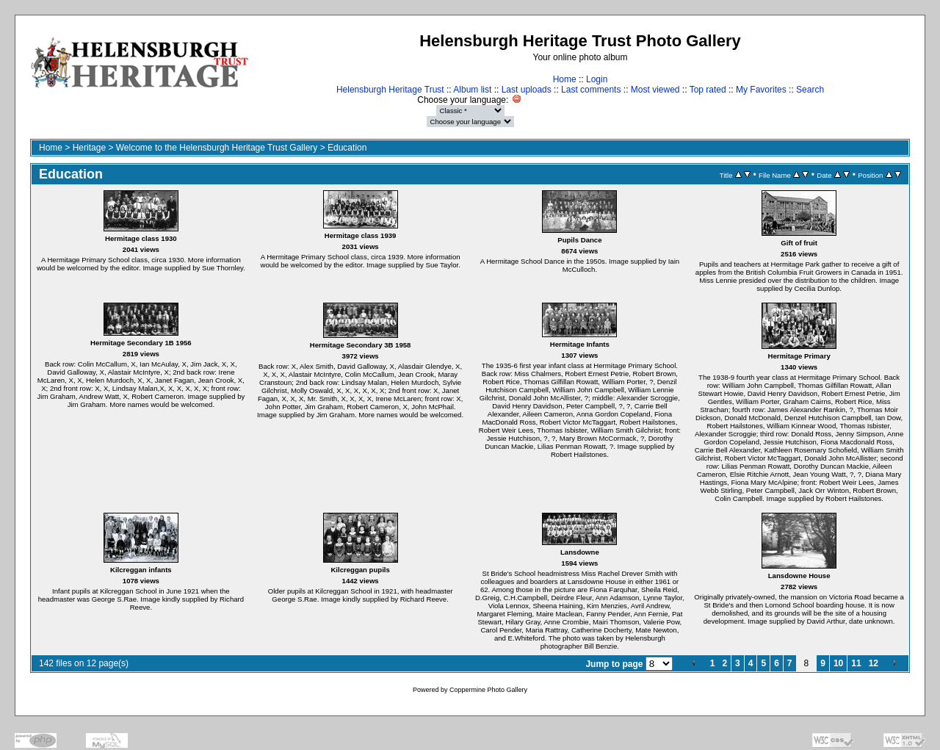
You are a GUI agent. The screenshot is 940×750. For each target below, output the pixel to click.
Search (810, 89)
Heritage (89, 148)
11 (856, 663)
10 (838, 663)
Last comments (591, 89)
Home (564, 79)
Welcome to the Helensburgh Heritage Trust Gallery (217, 148)
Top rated (708, 89)
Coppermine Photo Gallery (488, 689)
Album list (472, 89)
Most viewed (655, 89)
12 (873, 663)
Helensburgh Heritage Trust (390, 89)
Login (596, 79)
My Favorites (761, 89)
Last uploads (527, 89)
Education (347, 148)
